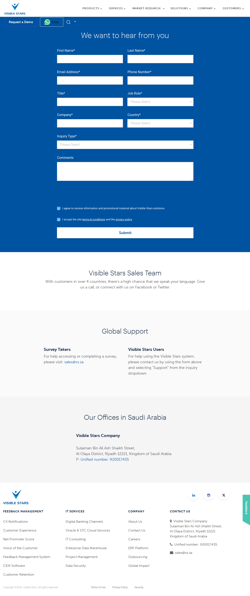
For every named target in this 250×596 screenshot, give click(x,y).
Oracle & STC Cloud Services (88, 530)
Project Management (82, 557)
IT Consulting (76, 539)
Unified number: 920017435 (105, 459)
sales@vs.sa (73, 362)
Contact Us (136, 530)
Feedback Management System (26, 557)
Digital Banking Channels (84, 522)
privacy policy (124, 219)
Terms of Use (98, 587)
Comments (65, 158)
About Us (135, 522)
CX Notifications (15, 522)
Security (139, 587)
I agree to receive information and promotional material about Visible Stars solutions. (113, 208)
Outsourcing (137, 557)
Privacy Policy (120, 587)
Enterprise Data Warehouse (86, 548)
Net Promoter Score (18, 539)
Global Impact (138, 566)
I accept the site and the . (97, 219)
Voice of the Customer (20, 548)
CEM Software (14, 566)
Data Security (76, 566)
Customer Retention (18, 574)
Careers (134, 539)
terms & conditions (93, 219)
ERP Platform (138, 548)
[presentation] (89, 197)
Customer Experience (19, 530)
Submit (125, 232)
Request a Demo (21, 22)
